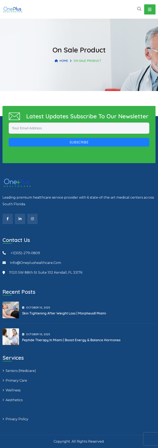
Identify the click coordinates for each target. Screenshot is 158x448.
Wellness (13, 390)
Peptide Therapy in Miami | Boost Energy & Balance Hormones (71, 340)
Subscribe (79, 142)
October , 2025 (36, 307)
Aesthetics (14, 400)
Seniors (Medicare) (21, 371)
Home (61, 61)
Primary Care (16, 380)
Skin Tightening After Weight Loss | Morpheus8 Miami (64, 313)
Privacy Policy (17, 419)
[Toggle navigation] (150, 9)
